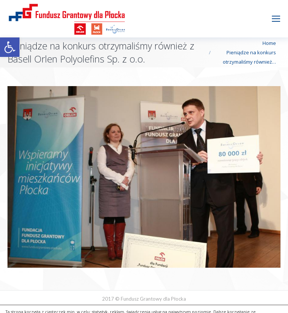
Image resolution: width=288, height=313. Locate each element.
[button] (10, 47)
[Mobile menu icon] (276, 18)
